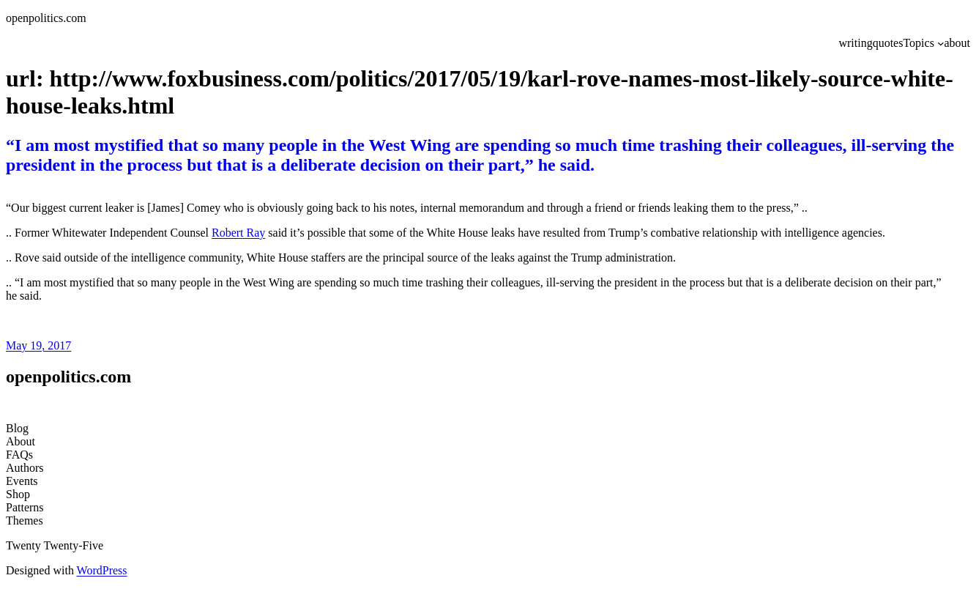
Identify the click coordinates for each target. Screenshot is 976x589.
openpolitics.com (46, 18)
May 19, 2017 (38, 345)
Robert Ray (238, 232)
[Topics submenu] (941, 43)
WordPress (102, 570)
